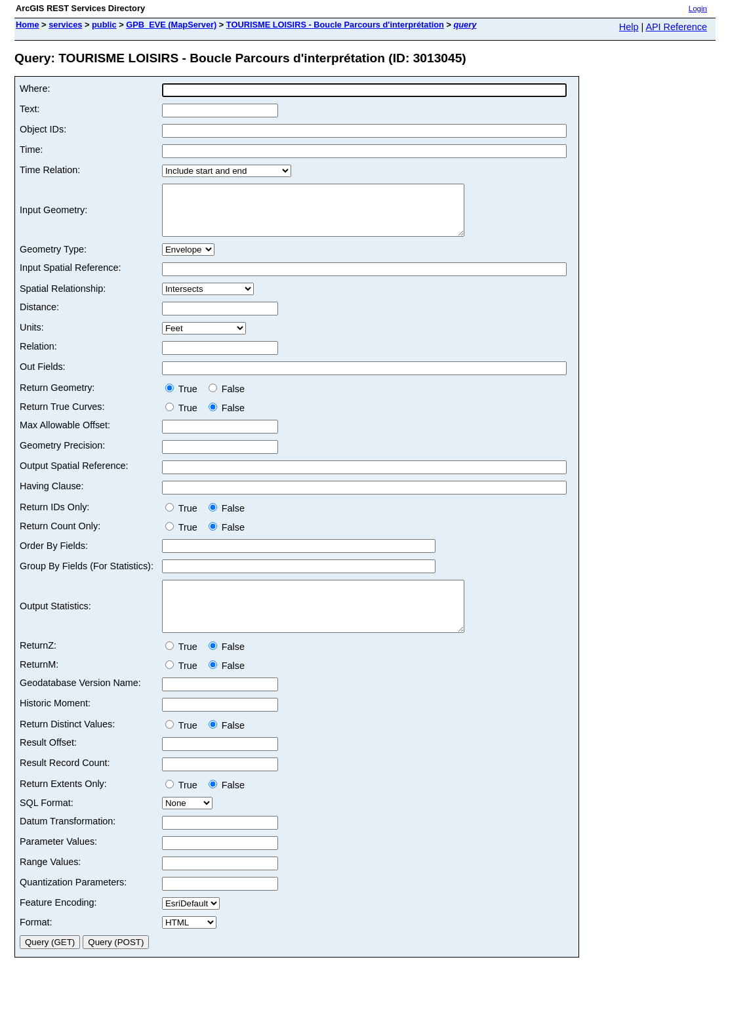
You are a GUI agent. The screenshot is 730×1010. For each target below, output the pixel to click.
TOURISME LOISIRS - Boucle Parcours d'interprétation (335, 25)
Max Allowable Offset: (65, 435)
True (184, 399)
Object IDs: (43, 129)
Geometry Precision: (62, 455)
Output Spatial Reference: (74, 475)
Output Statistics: (55, 621)
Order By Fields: (54, 555)
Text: (29, 109)
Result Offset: (48, 762)
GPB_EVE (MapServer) (171, 25)
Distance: (39, 317)
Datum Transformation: (67, 841)
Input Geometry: (53, 215)
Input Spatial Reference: (70, 277)
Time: (31, 149)
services (65, 25)
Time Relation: (50, 170)
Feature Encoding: (58, 922)
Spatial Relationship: (63, 298)
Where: (35, 88)
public (104, 25)
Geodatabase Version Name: (80, 702)
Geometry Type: (53, 259)
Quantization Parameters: (73, 902)
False (227, 399)
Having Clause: (52, 496)
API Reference (676, 27)
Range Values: (50, 881)
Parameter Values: (58, 861)
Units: (32, 337)
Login (698, 8)
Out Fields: (43, 376)
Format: (36, 942)
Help (629, 27)
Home (27, 25)
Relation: (38, 356)
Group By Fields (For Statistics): (86, 576)
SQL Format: (46, 822)
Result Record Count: (65, 782)
